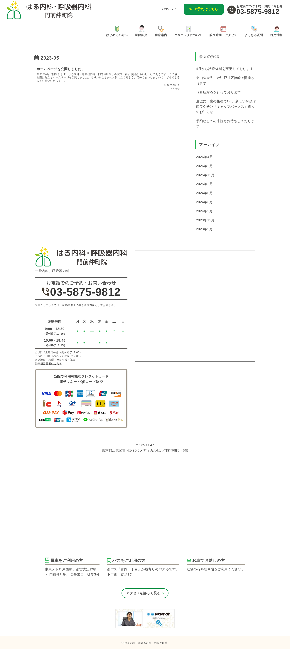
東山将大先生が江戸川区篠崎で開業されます (225, 80)
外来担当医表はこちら (48, 363)
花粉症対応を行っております (218, 92)
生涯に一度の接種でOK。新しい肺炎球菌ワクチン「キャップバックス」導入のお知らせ (226, 106)
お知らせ (170, 9)
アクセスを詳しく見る (143, 593)
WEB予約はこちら (203, 9)
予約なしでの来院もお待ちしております (225, 123)
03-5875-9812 (258, 11)
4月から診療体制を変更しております (224, 69)
